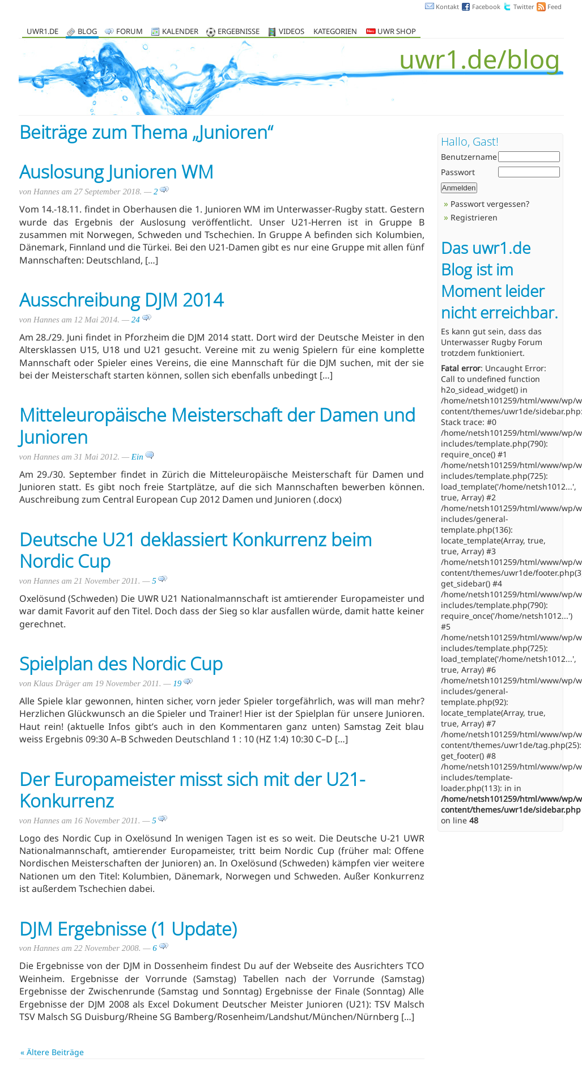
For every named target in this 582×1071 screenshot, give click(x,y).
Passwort (458, 172)
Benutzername (469, 156)
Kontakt (447, 6)
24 (141, 319)
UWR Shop (391, 32)
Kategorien (335, 32)
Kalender (180, 32)
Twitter (523, 6)
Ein (143, 456)
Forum (129, 32)
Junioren (233, 132)
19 (183, 683)
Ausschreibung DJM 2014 (121, 299)
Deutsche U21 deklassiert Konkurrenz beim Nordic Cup (195, 550)
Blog (87, 32)
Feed (554, 6)
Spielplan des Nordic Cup (121, 663)
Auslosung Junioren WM (116, 171)
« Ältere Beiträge (52, 1052)
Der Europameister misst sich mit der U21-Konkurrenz (192, 790)
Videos (291, 32)
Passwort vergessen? (490, 203)
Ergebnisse (239, 32)
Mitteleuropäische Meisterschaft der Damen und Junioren (217, 425)
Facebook (486, 6)
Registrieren (474, 217)
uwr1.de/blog (479, 58)
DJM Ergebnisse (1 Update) (128, 928)
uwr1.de (42, 32)
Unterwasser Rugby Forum (491, 342)
